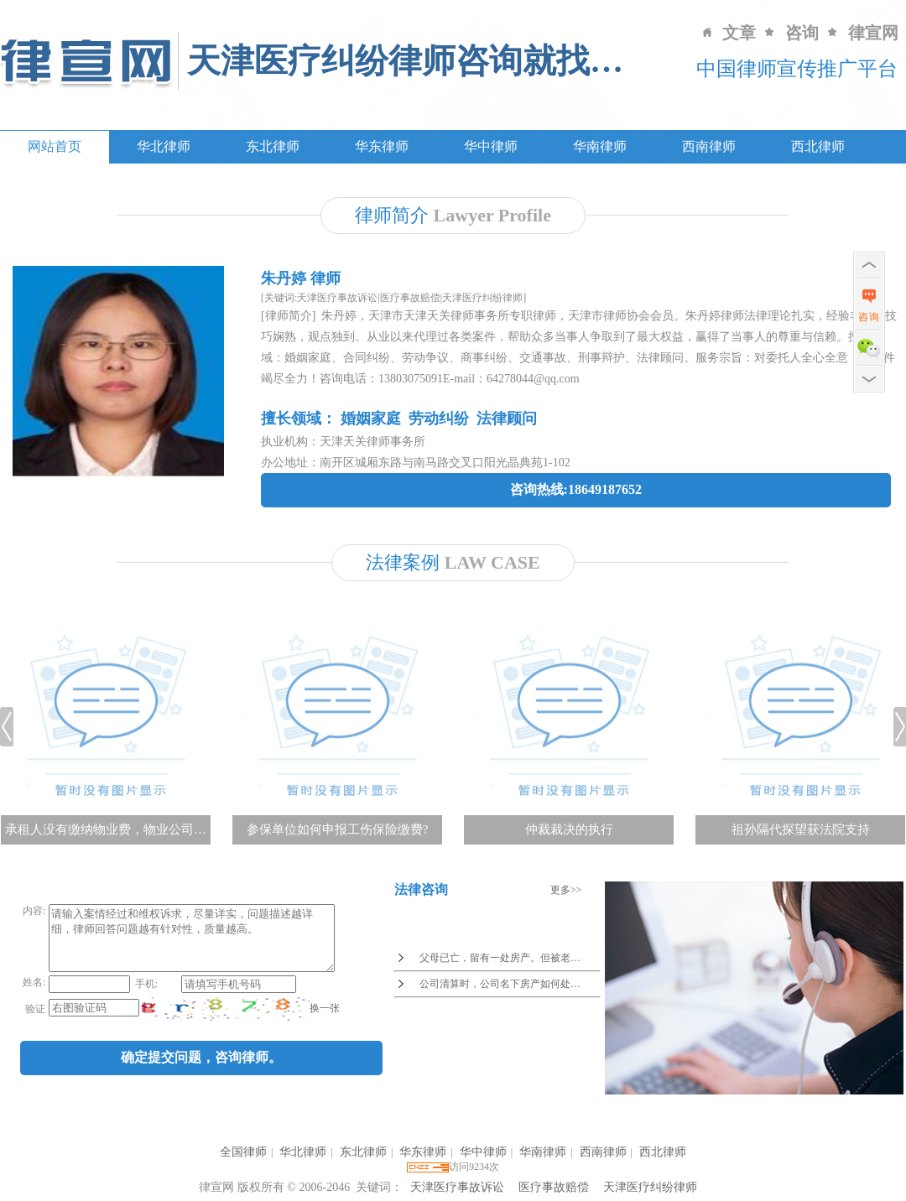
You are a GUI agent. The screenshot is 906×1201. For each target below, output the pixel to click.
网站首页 (54, 146)
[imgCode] (224, 1021)
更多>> (566, 890)
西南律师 (709, 146)
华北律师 (163, 146)
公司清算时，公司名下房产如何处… (500, 984)
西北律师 (818, 146)
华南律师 (600, 146)
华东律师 (382, 146)
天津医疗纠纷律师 (650, 1187)
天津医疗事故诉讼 (457, 1187)
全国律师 (243, 1152)
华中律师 (491, 146)
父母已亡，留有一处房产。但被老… (500, 958)
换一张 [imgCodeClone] (323, 1021)
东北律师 (272, 146)
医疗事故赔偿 (553, 1187)
